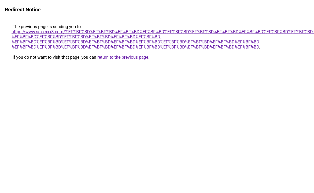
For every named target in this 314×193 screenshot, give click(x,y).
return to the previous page (122, 57)
